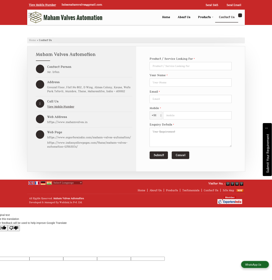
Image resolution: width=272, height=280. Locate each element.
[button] (42, 5)
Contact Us (226, 17)
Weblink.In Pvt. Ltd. (71, 202)
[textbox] (191, 66)
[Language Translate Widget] (67, 183)
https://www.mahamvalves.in (67, 122)
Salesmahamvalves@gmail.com (81, 4)
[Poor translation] (14, 228)
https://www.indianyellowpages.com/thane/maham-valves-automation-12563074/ (87, 144)
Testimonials (190, 190)
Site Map (228, 190)
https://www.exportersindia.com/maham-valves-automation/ (89, 137)
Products (205, 17)
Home (166, 17)
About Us (184, 17)
